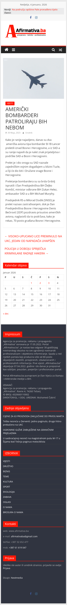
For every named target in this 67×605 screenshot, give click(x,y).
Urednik (28, 132)
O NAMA (7, 507)
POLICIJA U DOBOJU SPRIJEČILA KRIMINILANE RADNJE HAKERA (26, 251)
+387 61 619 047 (17, 547)
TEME (6, 476)
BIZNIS (6, 471)
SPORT (6, 486)
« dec (6, 313)
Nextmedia (17, 577)
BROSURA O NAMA (13, 512)
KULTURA (8, 481)
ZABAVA (7, 496)
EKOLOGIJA (9, 491)
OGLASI (7, 502)
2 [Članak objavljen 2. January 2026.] (40, 282)
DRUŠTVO (8, 466)
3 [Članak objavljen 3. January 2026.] (48, 282)
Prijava (6, 568)
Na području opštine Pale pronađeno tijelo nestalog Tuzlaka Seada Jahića (34, 11)
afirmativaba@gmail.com (24, 536)
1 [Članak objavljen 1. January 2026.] (31, 282)
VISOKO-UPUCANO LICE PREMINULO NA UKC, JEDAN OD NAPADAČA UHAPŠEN (33, 238)
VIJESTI (10, 103)
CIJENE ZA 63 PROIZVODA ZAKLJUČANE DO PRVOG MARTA (33, 416)
